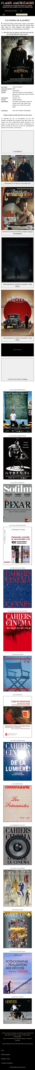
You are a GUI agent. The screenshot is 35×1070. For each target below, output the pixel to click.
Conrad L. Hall (25, 23)
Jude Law (8, 27)
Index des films (21, 14)
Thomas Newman (18, 29)
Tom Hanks (26, 29)
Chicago (11, 23)
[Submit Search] (21, 10)
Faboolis (25, 379)
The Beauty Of (18, 151)
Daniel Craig (15, 25)
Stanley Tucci (9, 29)
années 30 (6, 23)
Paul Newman (26, 27)
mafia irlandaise (16, 27)
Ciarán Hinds (17, 23)
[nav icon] (3, 14)
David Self (22, 25)
